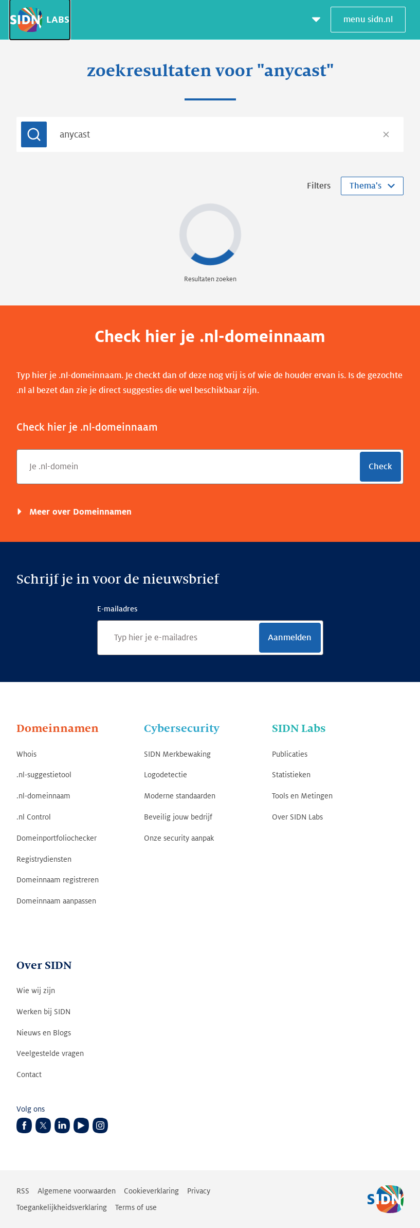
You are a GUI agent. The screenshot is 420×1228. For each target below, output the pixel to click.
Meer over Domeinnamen (79, 512)
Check (380, 466)
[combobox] (210, 134)
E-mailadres (117, 609)
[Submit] (33, 134)
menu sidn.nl (368, 19)
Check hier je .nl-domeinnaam (87, 427)
